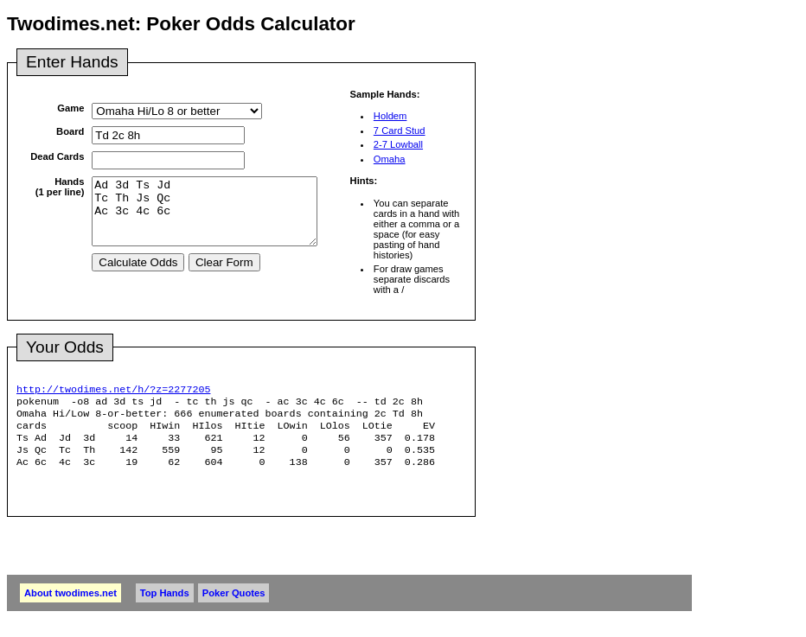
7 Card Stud (399, 130)
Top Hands (164, 605)
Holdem (390, 116)
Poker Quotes (233, 605)
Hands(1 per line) (60, 186)
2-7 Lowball (398, 144)
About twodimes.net (70, 605)
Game (70, 108)
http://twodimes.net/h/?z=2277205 (113, 391)
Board (70, 131)
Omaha (390, 159)
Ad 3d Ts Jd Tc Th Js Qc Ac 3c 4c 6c (217, 217)
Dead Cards (57, 156)
